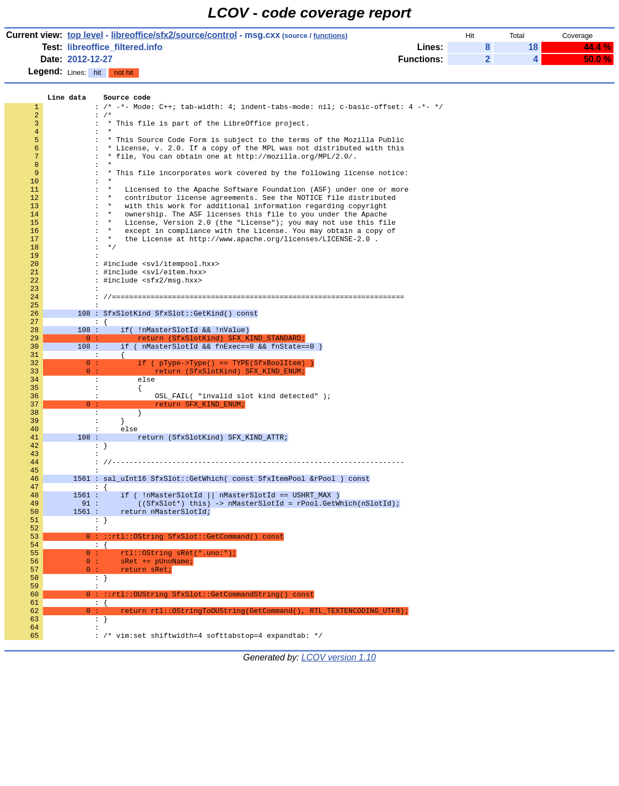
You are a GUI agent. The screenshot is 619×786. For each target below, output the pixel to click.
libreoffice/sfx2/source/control (174, 35)
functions (330, 35)
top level (85, 35)
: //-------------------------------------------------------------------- (204, 536)
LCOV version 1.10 (339, 766)
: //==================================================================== (204, 338)
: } (55, 605)
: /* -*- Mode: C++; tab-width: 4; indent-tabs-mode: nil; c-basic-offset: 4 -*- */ (223, 110)
